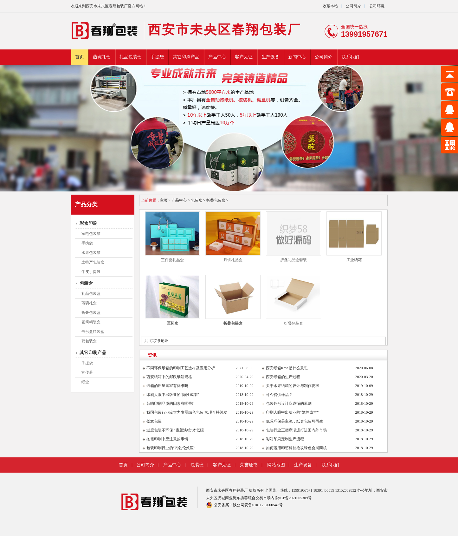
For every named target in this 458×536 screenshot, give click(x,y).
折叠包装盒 (90, 312)
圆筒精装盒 (90, 322)
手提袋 (157, 57)
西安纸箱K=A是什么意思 (287, 368)
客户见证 (244, 57)
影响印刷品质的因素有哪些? (170, 403)
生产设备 (270, 57)
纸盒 (85, 382)
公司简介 (353, 6)
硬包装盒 (89, 341)
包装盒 (86, 283)
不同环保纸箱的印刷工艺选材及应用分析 (180, 368)
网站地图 (276, 464)
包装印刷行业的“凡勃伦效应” (171, 448)
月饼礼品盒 (232, 260)
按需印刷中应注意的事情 (167, 439)
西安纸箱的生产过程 (283, 377)
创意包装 (154, 421)
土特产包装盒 (92, 262)
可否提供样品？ (279, 394)
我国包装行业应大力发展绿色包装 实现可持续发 (186, 412)
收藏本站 (330, 6)
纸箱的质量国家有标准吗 (167, 386)
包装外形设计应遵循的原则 (289, 403)
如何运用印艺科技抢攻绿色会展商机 (296, 448)
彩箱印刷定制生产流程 (285, 439)
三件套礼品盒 (172, 260)
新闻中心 (297, 57)
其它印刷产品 (186, 57)
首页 (79, 57)
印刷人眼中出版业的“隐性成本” (172, 394)
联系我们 (350, 57)
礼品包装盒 (130, 57)
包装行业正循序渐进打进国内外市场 (296, 430)
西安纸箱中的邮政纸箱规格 (169, 377)
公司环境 (376, 6)
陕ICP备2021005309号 (293, 498)
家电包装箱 (90, 233)
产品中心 (217, 57)
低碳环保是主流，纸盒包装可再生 (294, 421)
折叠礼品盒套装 (293, 260)
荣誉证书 (249, 464)
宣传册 (87, 372)
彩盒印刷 (88, 223)
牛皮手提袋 (90, 271)
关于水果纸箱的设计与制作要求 (292, 386)
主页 (164, 200)
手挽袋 (87, 243)
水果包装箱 (90, 252)
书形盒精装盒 (92, 331)
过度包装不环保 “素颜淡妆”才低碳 (175, 430)
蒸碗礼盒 (102, 57)
